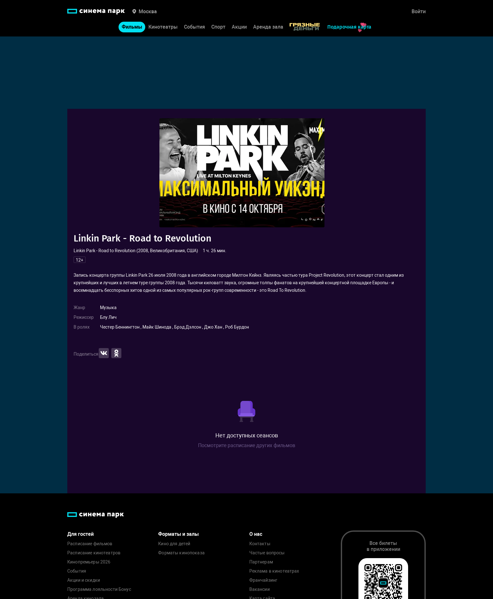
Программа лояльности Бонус (99, 589)
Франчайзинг (263, 580)
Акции (239, 27)
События (194, 27)
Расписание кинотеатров (93, 553)
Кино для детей (174, 543)
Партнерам (261, 562)
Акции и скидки (83, 580)
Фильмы (132, 27)
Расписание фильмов (90, 543)
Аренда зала (268, 27)
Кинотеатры (163, 27)
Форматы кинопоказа (181, 553)
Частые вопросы (267, 553)
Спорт (218, 27)
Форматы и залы (178, 534)
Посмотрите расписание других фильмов (246, 445)
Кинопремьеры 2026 (88, 562)
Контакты (259, 543)
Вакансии (259, 589)
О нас (255, 534)
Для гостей (80, 534)
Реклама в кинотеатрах (274, 571)
